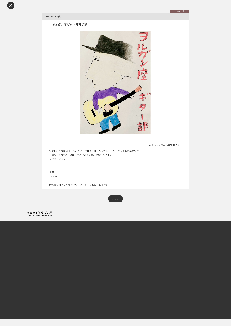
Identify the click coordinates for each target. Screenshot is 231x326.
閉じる (115, 205)
